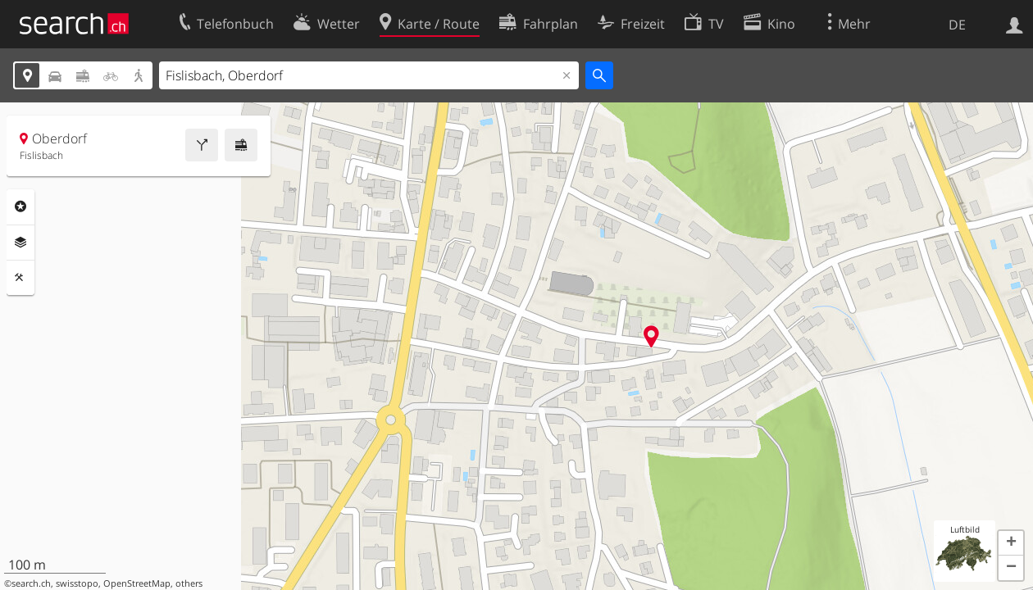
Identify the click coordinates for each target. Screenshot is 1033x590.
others (189, 583)
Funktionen (20, 278)
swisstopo (77, 583)
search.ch (31, 583)
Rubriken (20, 206)
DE (957, 25)
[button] (1011, 543)
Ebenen (20, 242)
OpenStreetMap (137, 583)
